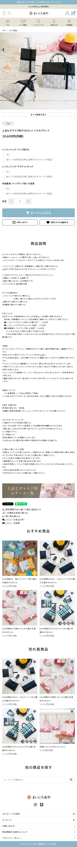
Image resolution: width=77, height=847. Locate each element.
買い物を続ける (11, 516)
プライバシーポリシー (12, 838)
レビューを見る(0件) (13, 519)
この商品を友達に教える (15, 513)
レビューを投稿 (11, 523)
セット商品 (13, 30)
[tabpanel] (38, 71)
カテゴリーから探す (11, 814)
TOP (4, 30)
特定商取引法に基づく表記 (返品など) (21, 509)
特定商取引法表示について (15, 832)
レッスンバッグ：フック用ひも (15, 150)
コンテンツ (7, 820)
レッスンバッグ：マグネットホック (17, 167)
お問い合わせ (20, 222)
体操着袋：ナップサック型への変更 (18, 184)
